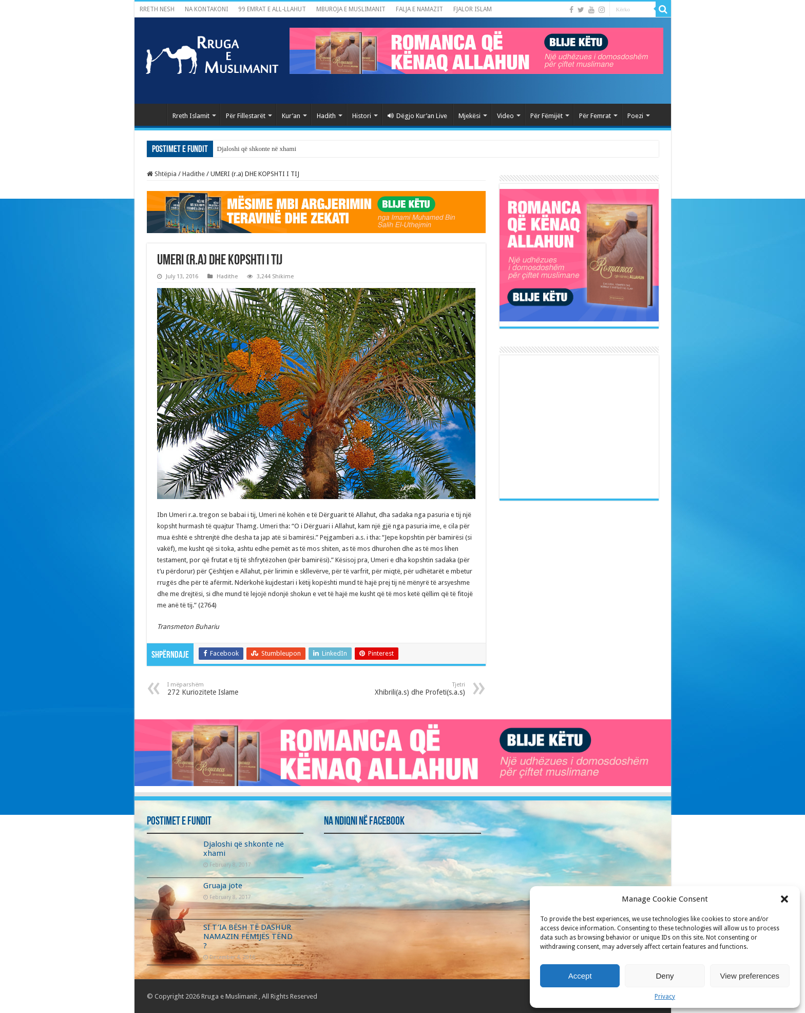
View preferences (750, 975)
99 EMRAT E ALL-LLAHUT (272, 9)
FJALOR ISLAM (472, 9)
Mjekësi (469, 116)
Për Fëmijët (546, 116)
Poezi (635, 116)
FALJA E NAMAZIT (419, 9)
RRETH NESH (157, 9)
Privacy (665, 996)
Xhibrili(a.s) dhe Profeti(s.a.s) (412, 688)
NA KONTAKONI (206, 9)
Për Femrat (595, 116)
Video (505, 116)
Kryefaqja (153, 114)
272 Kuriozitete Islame (220, 688)
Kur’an (291, 116)
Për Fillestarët (245, 116)
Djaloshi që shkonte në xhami (257, 148)
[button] (784, 899)
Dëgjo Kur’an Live (417, 116)
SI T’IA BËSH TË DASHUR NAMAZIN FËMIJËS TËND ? (248, 936)
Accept (580, 975)
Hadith (326, 116)
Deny (665, 975)
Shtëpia (162, 174)
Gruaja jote (222, 885)
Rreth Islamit (190, 116)
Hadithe (193, 174)
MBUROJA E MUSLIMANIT (351, 9)
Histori (361, 116)
